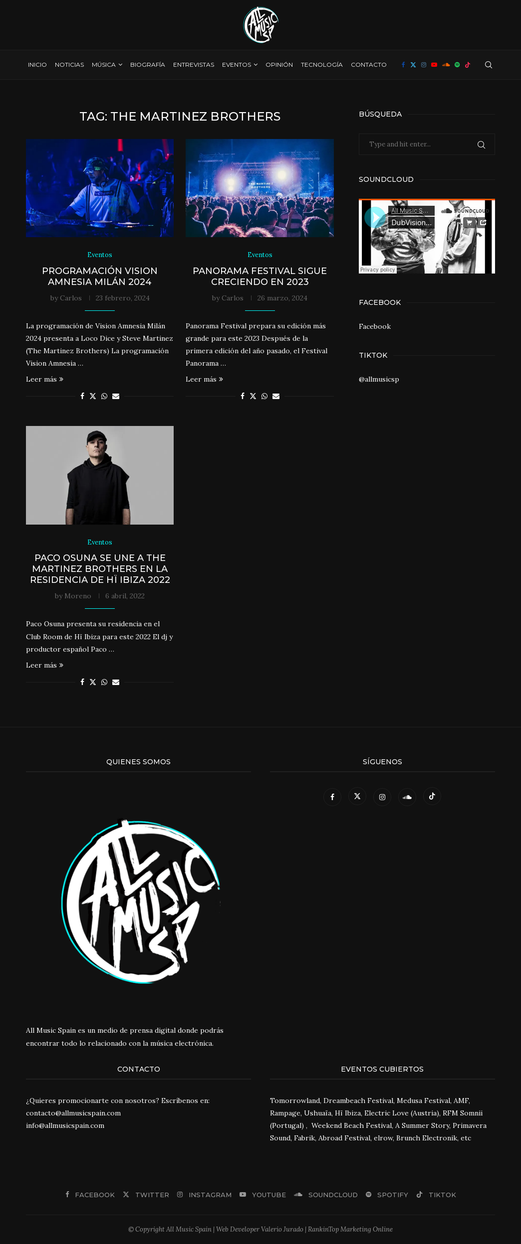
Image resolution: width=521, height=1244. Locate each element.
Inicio (37, 64)
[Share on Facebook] (82, 396)
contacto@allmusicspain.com (73, 1113)
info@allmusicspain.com (65, 1125)
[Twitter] (413, 64)
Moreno (77, 596)
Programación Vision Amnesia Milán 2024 (100, 276)
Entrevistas (193, 64)
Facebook (375, 326)
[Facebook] (403, 64)
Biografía (147, 64)
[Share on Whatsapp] (104, 396)
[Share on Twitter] (92, 396)
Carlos (71, 297)
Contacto (369, 64)
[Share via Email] (115, 396)
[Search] (489, 64)
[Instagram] (423, 64)
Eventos (236, 64)
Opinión (279, 64)
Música (104, 64)
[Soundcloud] (446, 64)
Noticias (69, 64)
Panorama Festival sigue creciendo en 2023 (260, 276)
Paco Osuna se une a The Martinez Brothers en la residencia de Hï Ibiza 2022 (100, 569)
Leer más (44, 379)
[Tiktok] (468, 64)
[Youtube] (434, 64)
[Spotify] (457, 64)
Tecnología (322, 64)
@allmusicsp (379, 379)
